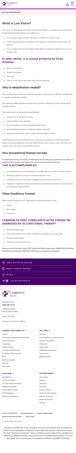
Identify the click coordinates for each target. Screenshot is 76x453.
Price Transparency (27, 413)
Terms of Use (29, 416)
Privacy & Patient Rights (45, 413)
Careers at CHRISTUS (9, 413)
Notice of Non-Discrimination (12, 416)
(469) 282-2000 (8, 305)
